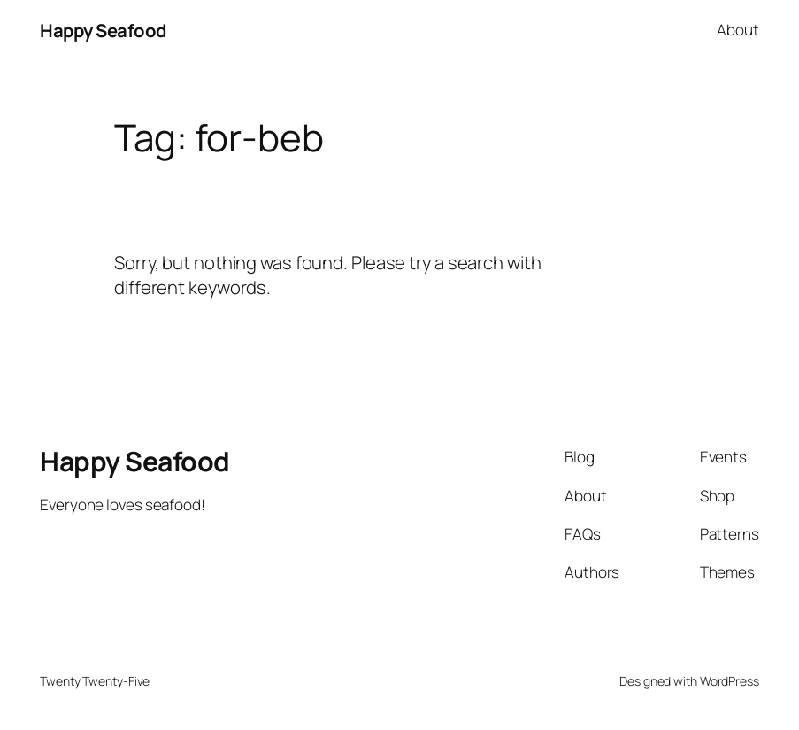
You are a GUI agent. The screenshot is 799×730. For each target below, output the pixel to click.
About (738, 29)
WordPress (729, 680)
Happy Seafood (103, 30)
